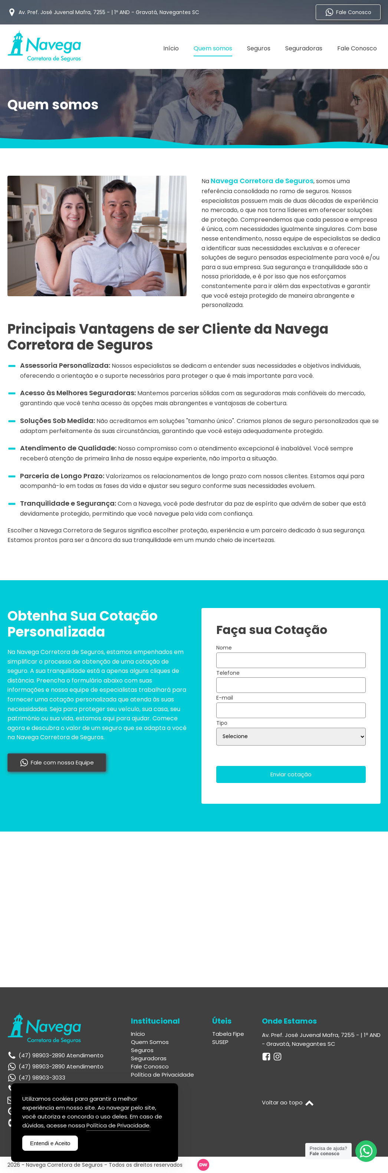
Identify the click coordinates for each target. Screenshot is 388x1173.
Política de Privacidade (162, 1074)
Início (171, 48)
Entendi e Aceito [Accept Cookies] (50, 1143)
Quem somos (213, 48)
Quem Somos (150, 1042)
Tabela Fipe (228, 1034)
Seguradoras (303, 48)
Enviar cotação (291, 774)
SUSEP (220, 1042)
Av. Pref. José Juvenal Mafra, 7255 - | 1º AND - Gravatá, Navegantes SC (321, 1039)
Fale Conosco (357, 48)
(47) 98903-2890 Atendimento (61, 1066)
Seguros (258, 48)
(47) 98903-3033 (42, 1077)
